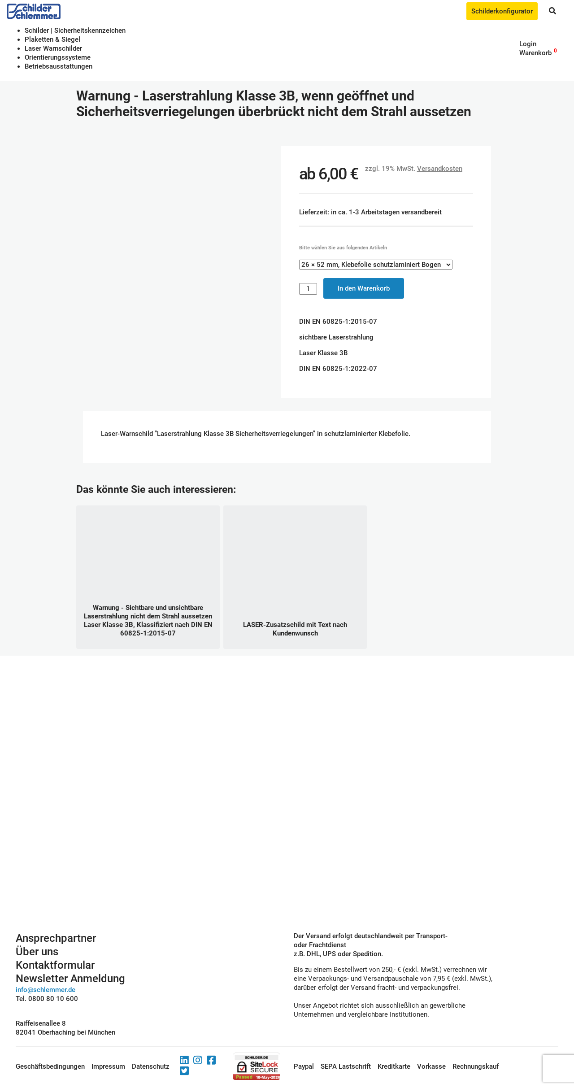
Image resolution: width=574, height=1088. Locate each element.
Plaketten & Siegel (52, 39)
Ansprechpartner (56, 938)
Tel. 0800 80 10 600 (47, 999)
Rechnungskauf (475, 1066)
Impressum (108, 1066)
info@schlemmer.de (45, 990)
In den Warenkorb (364, 288)
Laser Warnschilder (53, 48)
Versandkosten (439, 169)
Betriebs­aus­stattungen (58, 66)
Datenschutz (151, 1066)
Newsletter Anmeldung (70, 978)
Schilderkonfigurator (502, 11)
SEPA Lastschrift (346, 1066)
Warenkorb (535, 53)
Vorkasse (431, 1066)
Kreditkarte (394, 1066)
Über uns (37, 951)
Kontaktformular (55, 965)
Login (527, 44)
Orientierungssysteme (58, 57)
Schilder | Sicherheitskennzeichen (75, 30)
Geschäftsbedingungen (50, 1066)
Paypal (304, 1066)
